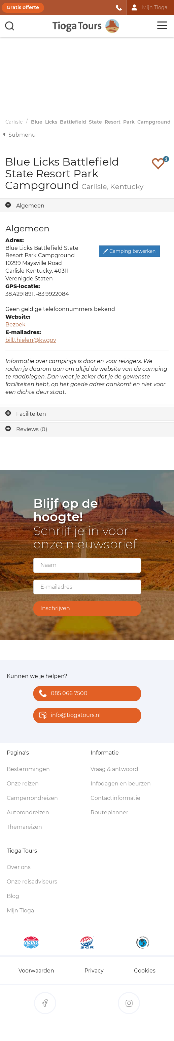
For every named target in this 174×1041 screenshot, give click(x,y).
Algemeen (30, 205)
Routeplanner (109, 812)
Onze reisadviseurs (32, 881)
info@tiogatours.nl (68, 716)
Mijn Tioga (20, 910)
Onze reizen (23, 783)
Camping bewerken (129, 251)
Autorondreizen (28, 812)
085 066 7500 (62, 694)
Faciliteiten (31, 414)
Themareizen (24, 827)
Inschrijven (55, 608)
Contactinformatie (115, 798)
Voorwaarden (36, 970)
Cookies (144, 970)
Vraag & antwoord (114, 769)
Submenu (22, 135)
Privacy (94, 970)
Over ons (19, 867)
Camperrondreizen (32, 798)
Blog (13, 896)
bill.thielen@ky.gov (30, 340)
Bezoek (15, 324)
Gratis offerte (23, 7)
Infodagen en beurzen (121, 783)
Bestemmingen (28, 769)
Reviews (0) (31, 429)
